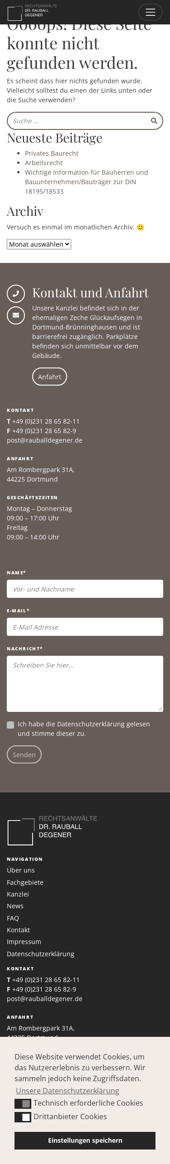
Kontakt (18, 929)
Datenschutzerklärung (91, 724)
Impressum (24, 941)
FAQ (13, 918)
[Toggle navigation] (150, 12)
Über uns (21, 870)
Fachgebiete (25, 882)
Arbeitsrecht (44, 162)
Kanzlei (18, 894)
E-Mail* (18, 610)
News (15, 906)
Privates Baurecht (51, 153)
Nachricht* (25, 648)
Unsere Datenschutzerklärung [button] (67, 1091)
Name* (16, 572)
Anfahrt (49, 376)
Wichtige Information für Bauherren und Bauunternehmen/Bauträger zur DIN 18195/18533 (86, 182)
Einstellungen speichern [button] (85, 1140)
